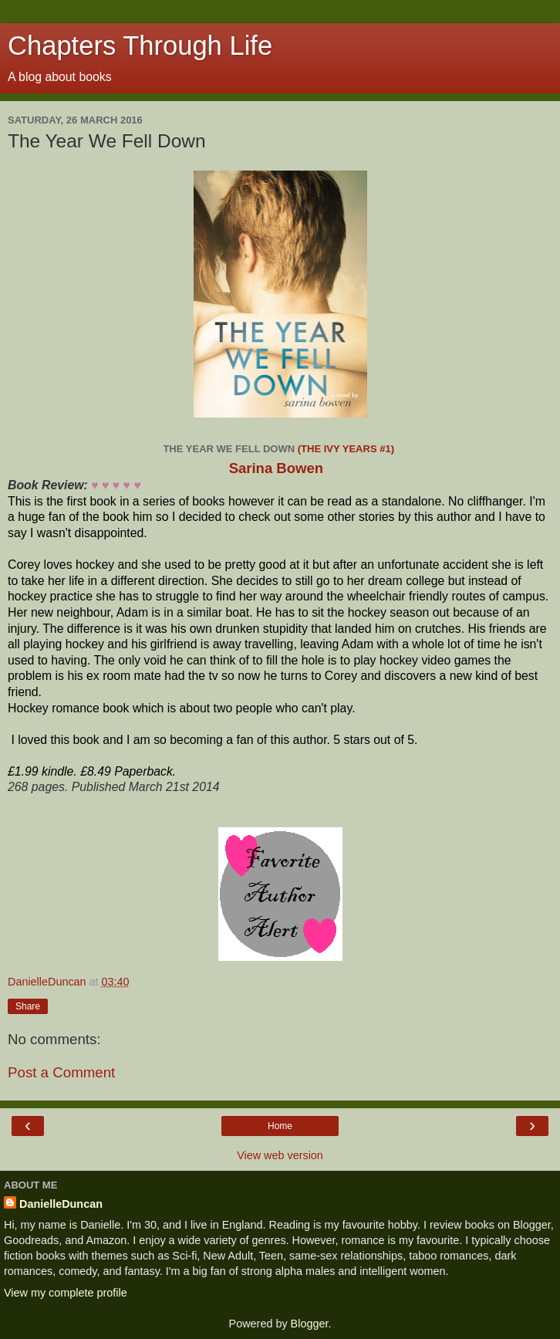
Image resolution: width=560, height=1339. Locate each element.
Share (27, 1006)
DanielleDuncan (61, 1204)
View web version (280, 1155)
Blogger (310, 1323)
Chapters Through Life (140, 45)
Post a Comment (61, 1072)
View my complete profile (65, 1293)
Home (280, 1126)
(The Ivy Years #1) (347, 449)
